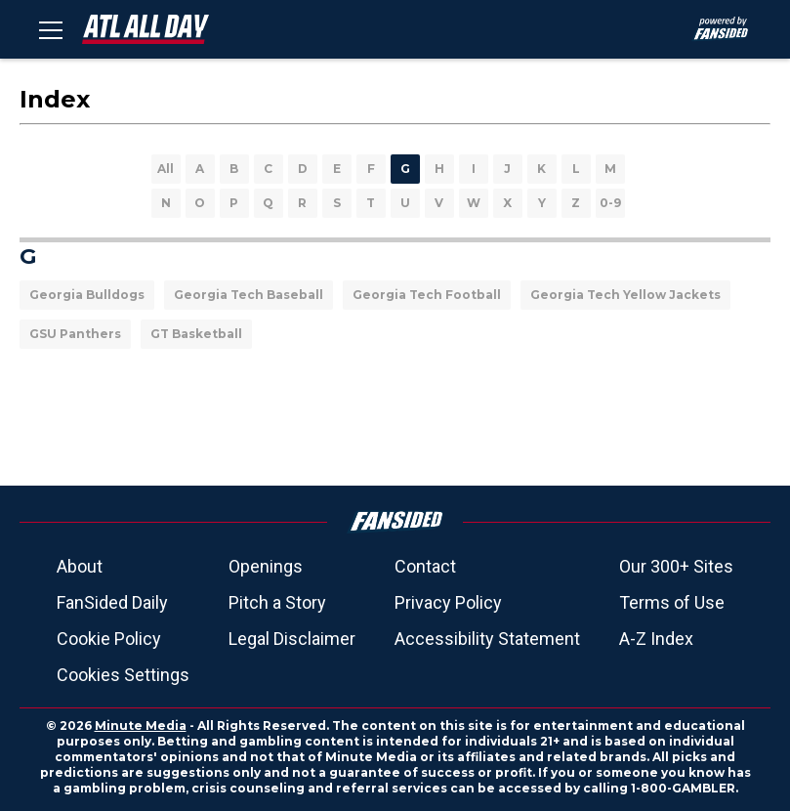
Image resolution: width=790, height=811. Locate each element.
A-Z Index (656, 638)
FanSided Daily (112, 602)
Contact (425, 566)
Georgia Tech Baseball (248, 294)
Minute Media (141, 725)
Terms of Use (672, 602)
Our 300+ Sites (676, 566)
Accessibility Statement (487, 638)
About (80, 566)
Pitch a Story (277, 602)
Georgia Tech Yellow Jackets (625, 294)
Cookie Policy (109, 638)
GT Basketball (196, 333)
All (165, 168)
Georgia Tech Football (427, 294)
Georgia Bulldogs (87, 294)
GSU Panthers (75, 333)
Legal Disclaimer (292, 638)
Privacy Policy (448, 602)
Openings (266, 566)
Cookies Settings (123, 674)
